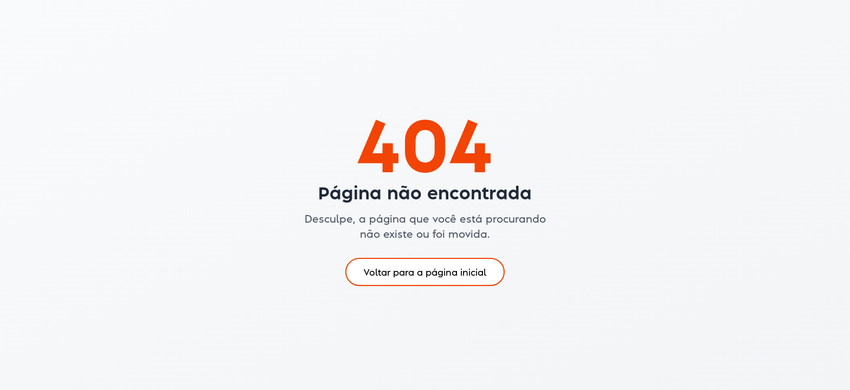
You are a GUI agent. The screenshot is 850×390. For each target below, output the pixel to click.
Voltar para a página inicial (425, 271)
